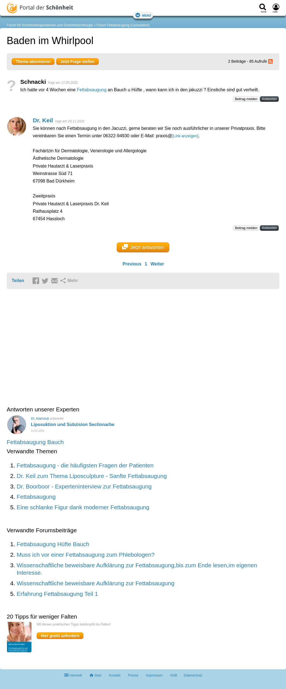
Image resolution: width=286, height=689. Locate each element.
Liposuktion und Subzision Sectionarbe (72, 424)
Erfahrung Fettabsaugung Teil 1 (57, 594)
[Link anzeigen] (185, 136)
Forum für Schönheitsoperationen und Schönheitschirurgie (50, 25)
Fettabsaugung (91, 89)
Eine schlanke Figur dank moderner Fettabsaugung (83, 507)
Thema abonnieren (33, 61)
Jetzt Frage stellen (77, 61)
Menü (143, 15)
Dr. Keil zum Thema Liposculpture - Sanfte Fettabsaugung (92, 476)
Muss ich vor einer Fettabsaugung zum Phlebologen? (86, 554)
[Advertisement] (93, 348)
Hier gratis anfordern (60, 636)
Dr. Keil (43, 120)
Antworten (269, 99)
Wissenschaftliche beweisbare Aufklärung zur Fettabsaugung (95, 583)
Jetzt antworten (143, 247)
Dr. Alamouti (40, 419)
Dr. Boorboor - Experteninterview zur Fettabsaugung (84, 486)
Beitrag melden (246, 99)
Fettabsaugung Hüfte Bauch (53, 544)
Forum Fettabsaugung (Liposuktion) (123, 25)
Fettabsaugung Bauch (35, 442)
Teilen (18, 280)
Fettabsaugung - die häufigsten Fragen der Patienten (85, 465)
